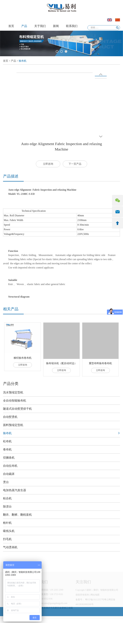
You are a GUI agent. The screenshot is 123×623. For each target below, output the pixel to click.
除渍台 (7, 506)
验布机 (22, 60)
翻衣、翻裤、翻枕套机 (17, 514)
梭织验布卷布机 (23, 357)
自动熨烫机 (10, 416)
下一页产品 (75, 164)
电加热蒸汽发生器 (14, 490)
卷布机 (7, 449)
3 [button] (66, 51)
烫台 (6, 482)
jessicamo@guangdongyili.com (53, 606)
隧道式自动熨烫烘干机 (17, 408)
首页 (11, 26)
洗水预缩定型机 (13, 392)
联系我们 (72, 26)
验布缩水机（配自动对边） (61, 363)
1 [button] (57, 51)
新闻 (56, 26)
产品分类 (10, 384)
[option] (61, 43)
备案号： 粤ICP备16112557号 (90, 603)
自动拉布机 (10, 465)
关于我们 (40, 26)
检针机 (7, 522)
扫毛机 (7, 539)
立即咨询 (48, 164)
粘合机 (7, 498)
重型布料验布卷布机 (100, 363)
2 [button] (61, 51)
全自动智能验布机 (14, 400)
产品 (24, 26)
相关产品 (10, 309)
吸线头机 (9, 531)
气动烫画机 (10, 547)
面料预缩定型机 (13, 425)
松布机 (7, 441)
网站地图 (94, 598)
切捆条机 (9, 457)
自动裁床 (9, 474)
